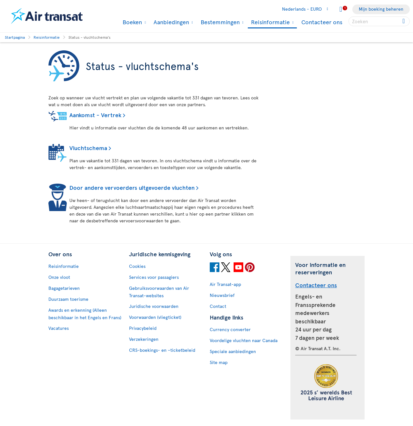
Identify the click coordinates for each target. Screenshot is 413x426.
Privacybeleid (142, 328)
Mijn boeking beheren (381, 9)
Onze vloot (59, 277)
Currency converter (230, 329)
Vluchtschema (88, 148)
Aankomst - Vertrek (95, 115)
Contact (218, 306)
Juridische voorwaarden (153, 306)
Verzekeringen (143, 339)
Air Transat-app (225, 284)
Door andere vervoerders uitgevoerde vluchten (132, 187)
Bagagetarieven (64, 288)
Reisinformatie (269, 22)
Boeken (131, 21)
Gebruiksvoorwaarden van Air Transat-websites (159, 292)
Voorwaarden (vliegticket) (155, 317)
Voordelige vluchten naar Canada (243, 340)
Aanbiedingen (170, 21)
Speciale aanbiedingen (233, 351)
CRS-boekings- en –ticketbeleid (162, 350)
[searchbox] (379, 21)
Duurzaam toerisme (68, 299)
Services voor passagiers (154, 277)
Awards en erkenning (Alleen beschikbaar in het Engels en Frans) (84, 313)
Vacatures (58, 328)
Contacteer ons (321, 22)
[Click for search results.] (404, 21)
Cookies (137, 266)
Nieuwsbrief (222, 295)
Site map (218, 362)
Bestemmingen (219, 21)
